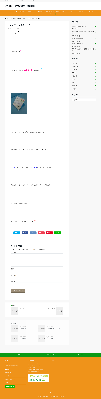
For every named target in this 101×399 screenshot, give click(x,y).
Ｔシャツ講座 (23, 338)
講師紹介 (30, 11)
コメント (14, 252)
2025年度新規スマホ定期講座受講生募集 (83, 32)
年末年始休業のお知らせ (79, 26)
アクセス (91, 11)
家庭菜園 (74, 76)
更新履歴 (74, 85)
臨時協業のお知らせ (77, 43)
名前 (13, 269)
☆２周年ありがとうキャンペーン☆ (54, 329)
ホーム (10, 11)
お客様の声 (75, 66)
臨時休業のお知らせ (77, 38)
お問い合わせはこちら (10, 379)
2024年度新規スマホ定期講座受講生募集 (83, 50)
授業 (18, 28)
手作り (74, 79)
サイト (13, 281)
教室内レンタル (60, 11)
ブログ (81, 11)
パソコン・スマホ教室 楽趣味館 (20, 6)
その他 (70, 11)
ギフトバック (49, 338)
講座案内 (40, 11)
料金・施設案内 (20, 11)
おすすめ (74, 63)
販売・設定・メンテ (50, 12)
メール (13, 275)
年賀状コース (23, 328)
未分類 (74, 89)
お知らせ (74, 69)
